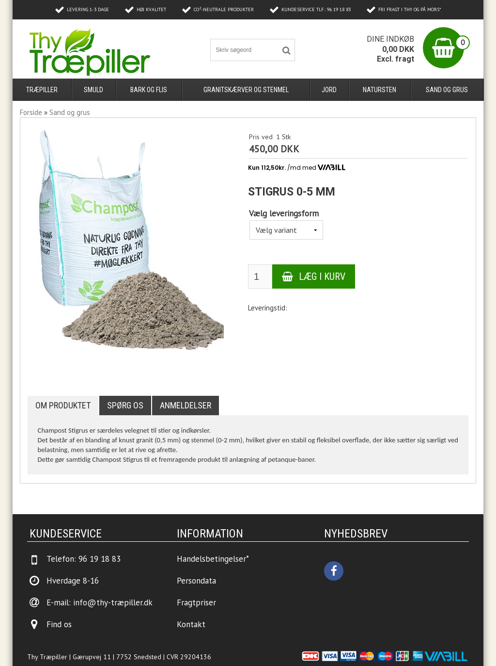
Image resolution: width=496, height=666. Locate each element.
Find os (59, 624)
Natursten (379, 90)
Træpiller (42, 90)
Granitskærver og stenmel (246, 90)
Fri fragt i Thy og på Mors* (409, 9)
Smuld (93, 90)
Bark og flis (148, 90)
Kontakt (191, 624)
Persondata (196, 580)
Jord (329, 90)
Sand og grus (447, 90)
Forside (31, 112)
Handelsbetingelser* (213, 558)
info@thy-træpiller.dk (113, 602)
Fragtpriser (196, 602)
